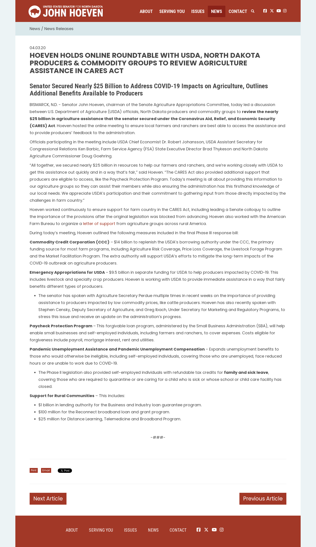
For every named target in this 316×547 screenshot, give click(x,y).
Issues (198, 11)
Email (46, 470)
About (146, 11)
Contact (238, 11)
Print (33, 470)
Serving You (172, 11)
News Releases (59, 28)
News (216, 11)
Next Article (48, 498)
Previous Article (263, 498)
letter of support (99, 223)
